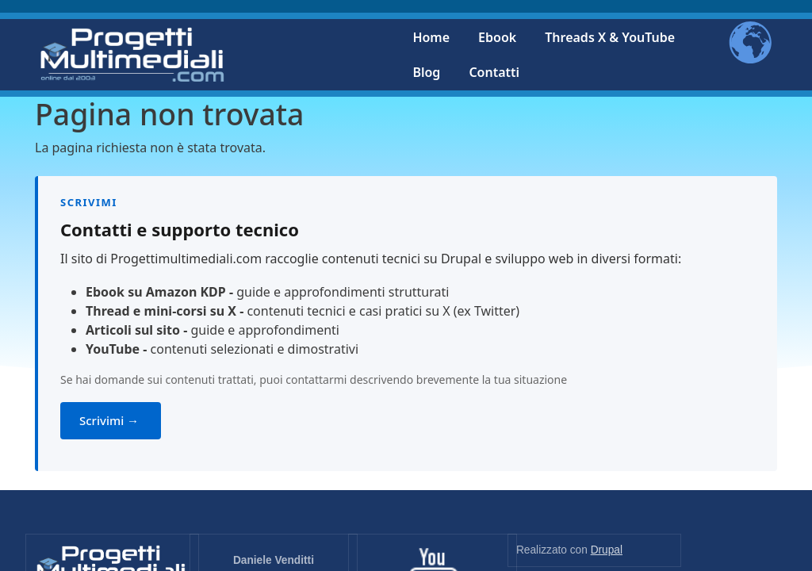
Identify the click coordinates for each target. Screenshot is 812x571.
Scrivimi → (110, 420)
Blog (426, 72)
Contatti (494, 72)
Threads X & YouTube (610, 37)
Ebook (497, 37)
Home (431, 37)
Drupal (606, 550)
